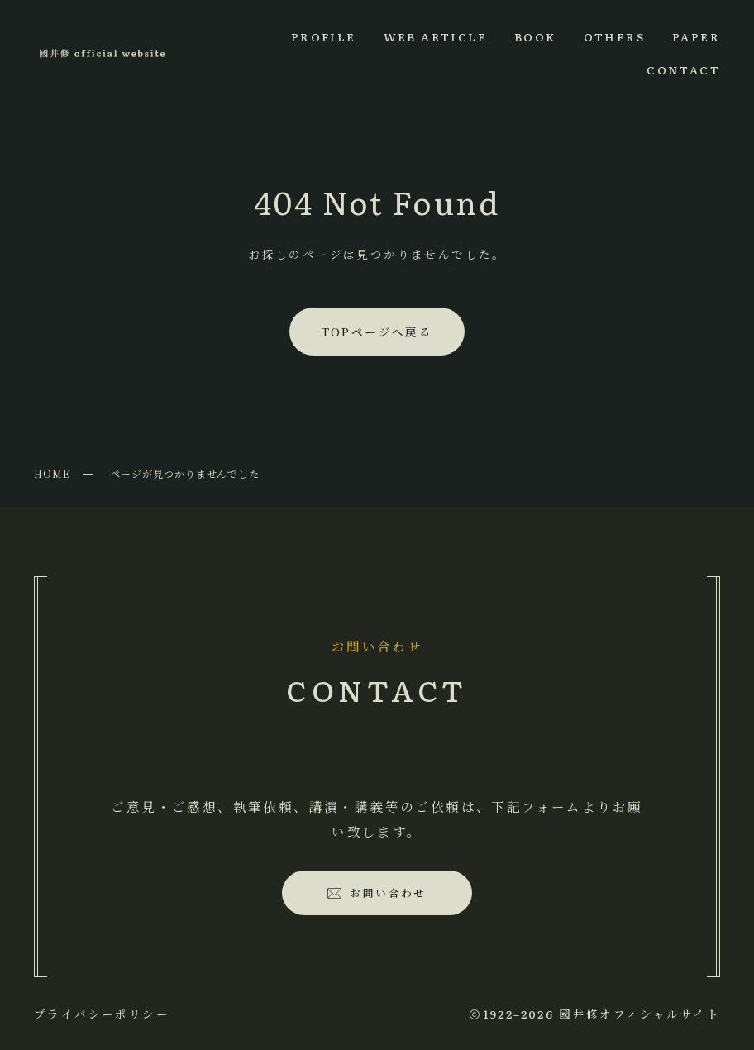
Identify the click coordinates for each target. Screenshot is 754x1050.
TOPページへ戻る (377, 331)
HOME (52, 473)
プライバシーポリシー (101, 1013)
